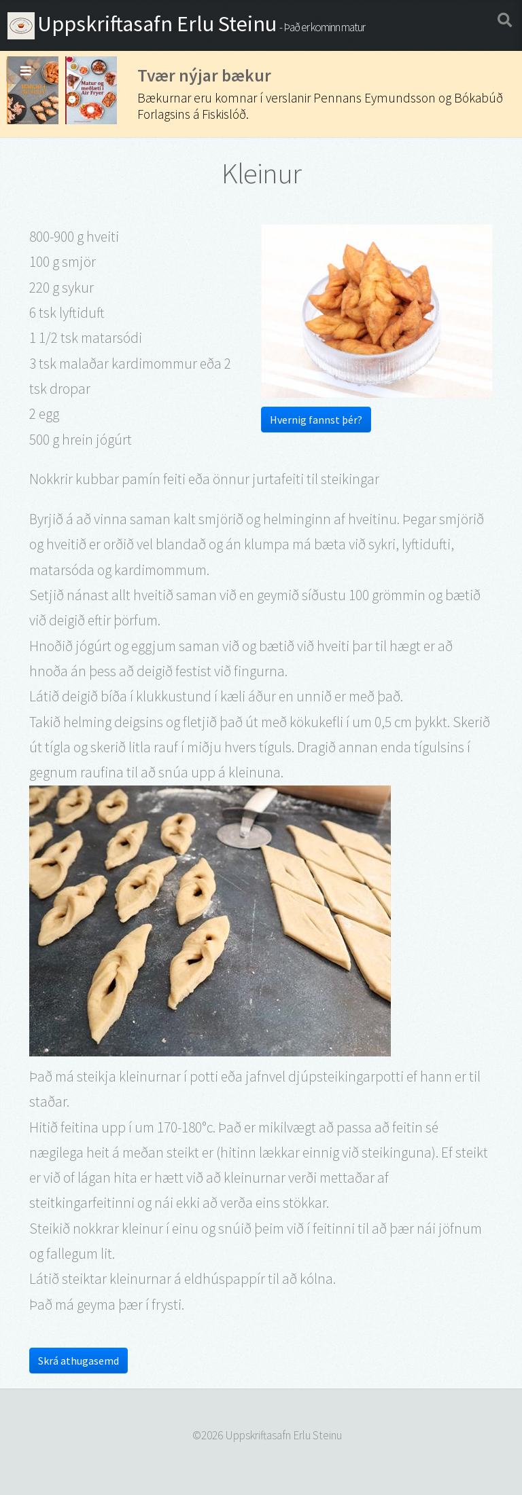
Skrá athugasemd (78, 1360)
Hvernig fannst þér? (316, 419)
